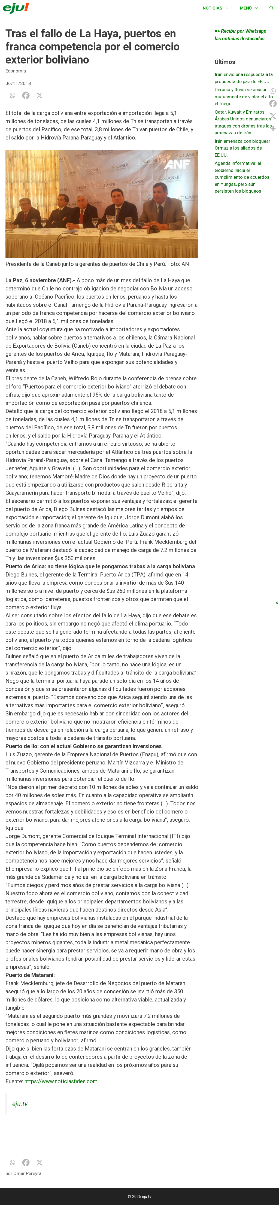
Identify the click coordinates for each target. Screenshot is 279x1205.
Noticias (219, 8)
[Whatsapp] (12, 95)
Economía (15, 71)
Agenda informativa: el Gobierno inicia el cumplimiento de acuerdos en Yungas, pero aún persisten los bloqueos (242, 177)
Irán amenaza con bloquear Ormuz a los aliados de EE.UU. (242, 148)
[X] (39, 95)
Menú (252, 8)
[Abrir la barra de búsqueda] (271, 8)
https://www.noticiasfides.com (61, 1081)
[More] (273, 128)
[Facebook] (26, 95)
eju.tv (20, 1104)
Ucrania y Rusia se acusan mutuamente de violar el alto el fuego (244, 96)
